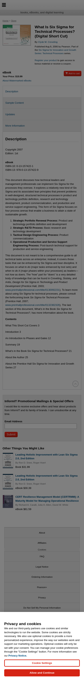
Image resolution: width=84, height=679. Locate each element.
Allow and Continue (42, 672)
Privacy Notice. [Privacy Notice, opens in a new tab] (17, 655)
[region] (42, 645)
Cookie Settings (42, 662)
